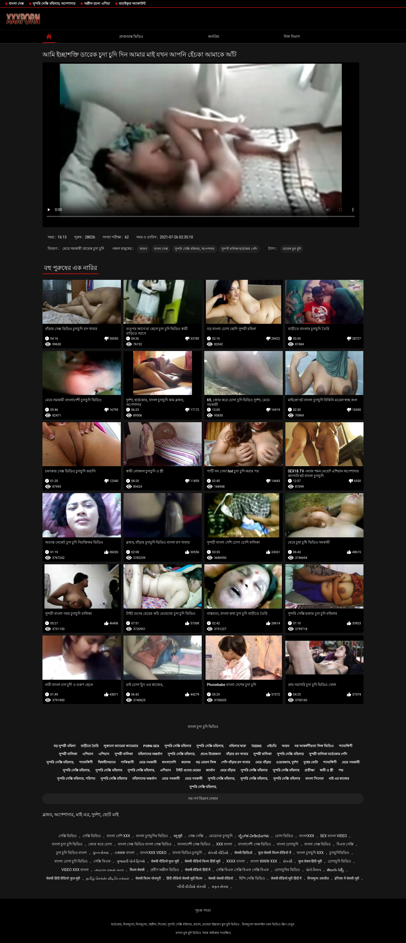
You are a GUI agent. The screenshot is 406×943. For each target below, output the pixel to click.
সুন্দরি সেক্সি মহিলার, (210, 746)
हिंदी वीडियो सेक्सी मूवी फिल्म (184, 878)
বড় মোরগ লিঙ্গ (206, 762)
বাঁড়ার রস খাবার (237, 754)
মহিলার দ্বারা (237, 746)
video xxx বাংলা (75, 870)
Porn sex (151, 746)
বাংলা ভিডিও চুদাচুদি (187, 853)
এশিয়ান (87, 754)
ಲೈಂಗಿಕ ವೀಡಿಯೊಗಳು (253, 836)
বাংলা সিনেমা (314, 778)
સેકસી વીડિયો (218, 853)
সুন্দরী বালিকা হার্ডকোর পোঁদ (239, 249)
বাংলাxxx (306, 836)
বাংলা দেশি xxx (118, 836)
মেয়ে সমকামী (148, 762)
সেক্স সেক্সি (195, 836)
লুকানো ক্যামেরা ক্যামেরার (121, 746)
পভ (340, 770)
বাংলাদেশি (169, 762)
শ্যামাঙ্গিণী (345, 746)
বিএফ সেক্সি (345, 844)
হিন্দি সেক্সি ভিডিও (252, 878)
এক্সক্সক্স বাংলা (124, 853)
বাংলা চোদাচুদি (287, 844)
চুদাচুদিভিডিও (339, 853)
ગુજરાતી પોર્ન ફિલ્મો (131, 861)
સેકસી (287, 861)
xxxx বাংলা (235, 861)
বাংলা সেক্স (16, 3)
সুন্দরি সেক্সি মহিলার (177, 746)
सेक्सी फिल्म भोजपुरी (148, 878)
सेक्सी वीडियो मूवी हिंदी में (286, 878)
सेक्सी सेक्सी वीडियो (220, 878)
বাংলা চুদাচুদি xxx (310, 853)
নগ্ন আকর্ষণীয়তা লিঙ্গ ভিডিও (314, 746)
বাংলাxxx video (153, 853)
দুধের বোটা (310, 762)
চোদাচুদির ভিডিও (287, 870)
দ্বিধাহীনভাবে (106, 762)
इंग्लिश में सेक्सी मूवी (347, 878)
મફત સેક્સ (220, 886)
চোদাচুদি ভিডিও (339, 861)
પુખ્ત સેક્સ (100, 853)
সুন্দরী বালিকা (68, 754)
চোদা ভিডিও (284, 836)
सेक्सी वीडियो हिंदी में (197, 870)
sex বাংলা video (333, 836)
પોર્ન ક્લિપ (313, 870)
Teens (256, 746)
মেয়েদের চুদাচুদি (220, 836)
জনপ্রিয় (213, 36)
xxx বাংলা (224, 844)
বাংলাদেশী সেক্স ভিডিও (193, 844)
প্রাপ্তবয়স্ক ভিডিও (131, 36)
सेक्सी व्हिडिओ (243, 853)
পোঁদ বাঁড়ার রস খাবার (235, 762)
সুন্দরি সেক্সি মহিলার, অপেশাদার (54, 3)
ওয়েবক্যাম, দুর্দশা (287, 762)
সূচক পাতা (203, 910)
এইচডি (272, 746)
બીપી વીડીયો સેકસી (191, 886)
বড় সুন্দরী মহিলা (64, 746)
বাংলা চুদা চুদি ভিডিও (203, 727)
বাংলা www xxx (263, 861)
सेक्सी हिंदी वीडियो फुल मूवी (63, 878)
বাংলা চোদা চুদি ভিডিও (71, 861)
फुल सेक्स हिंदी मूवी (310, 861)
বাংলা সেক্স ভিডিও (317, 844)
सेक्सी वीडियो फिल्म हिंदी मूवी (202, 861)
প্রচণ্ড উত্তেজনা (210, 754)
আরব (143, 249)
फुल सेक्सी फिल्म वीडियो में (274, 853)
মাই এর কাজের (339, 778)
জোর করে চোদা (100, 844)
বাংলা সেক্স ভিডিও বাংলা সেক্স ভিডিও (144, 844)
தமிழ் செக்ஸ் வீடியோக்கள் (107, 878)
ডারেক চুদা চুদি (292, 249)
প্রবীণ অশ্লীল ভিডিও (164, 870)
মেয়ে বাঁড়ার (263, 762)
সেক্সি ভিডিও (68, 836)
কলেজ (186, 762)
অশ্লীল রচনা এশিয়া (97, 3)
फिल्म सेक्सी (137, 870)
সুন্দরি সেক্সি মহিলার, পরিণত (76, 778)
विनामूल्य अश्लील (318, 878)
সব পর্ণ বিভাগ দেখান (203, 798)
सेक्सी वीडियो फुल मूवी (165, 861)
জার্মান (210, 770)
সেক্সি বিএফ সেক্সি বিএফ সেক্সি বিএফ (242, 870)
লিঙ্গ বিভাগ (292, 36)
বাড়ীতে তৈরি (89, 746)
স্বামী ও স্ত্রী (326, 770)
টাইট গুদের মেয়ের (188, 770)
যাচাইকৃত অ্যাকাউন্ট (132, 3)
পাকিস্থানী (127, 762)
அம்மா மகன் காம (109, 870)
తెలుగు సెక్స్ (335, 870)
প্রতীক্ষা (309, 770)
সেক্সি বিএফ (101, 861)
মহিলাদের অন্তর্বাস (150, 754)
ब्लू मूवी (178, 836)
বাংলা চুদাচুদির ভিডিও (152, 836)
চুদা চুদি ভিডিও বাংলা (71, 853)
